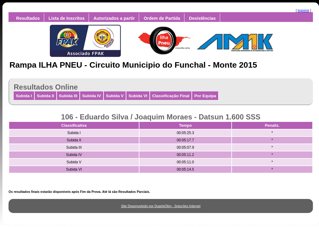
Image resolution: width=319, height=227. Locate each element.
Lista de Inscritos (67, 18)
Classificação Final (170, 96)
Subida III (68, 96)
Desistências (202, 18)
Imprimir (303, 10)
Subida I (24, 96)
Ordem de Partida (162, 18)
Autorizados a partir (114, 18)
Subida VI (137, 96)
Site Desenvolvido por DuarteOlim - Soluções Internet (160, 206)
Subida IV (91, 96)
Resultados (28, 18)
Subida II (45, 96)
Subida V (115, 96)
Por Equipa (205, 96)
